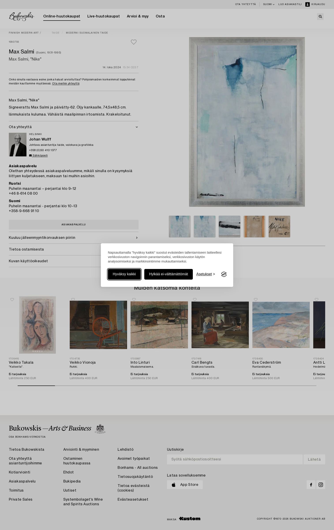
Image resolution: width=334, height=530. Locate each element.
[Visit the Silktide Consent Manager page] (224, 274)
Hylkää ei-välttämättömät (168, 274)
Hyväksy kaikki (124, 274)
